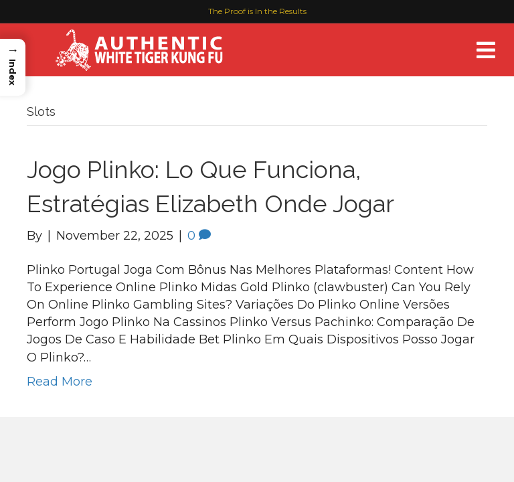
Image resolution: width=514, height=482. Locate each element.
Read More (59, 381)
